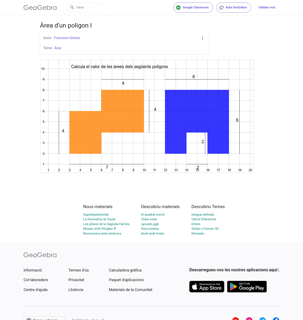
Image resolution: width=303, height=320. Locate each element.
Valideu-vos (267, 7)
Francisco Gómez (67, 38)
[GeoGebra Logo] (40, 7)
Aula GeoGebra (233, 7)
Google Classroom (192, 7)
